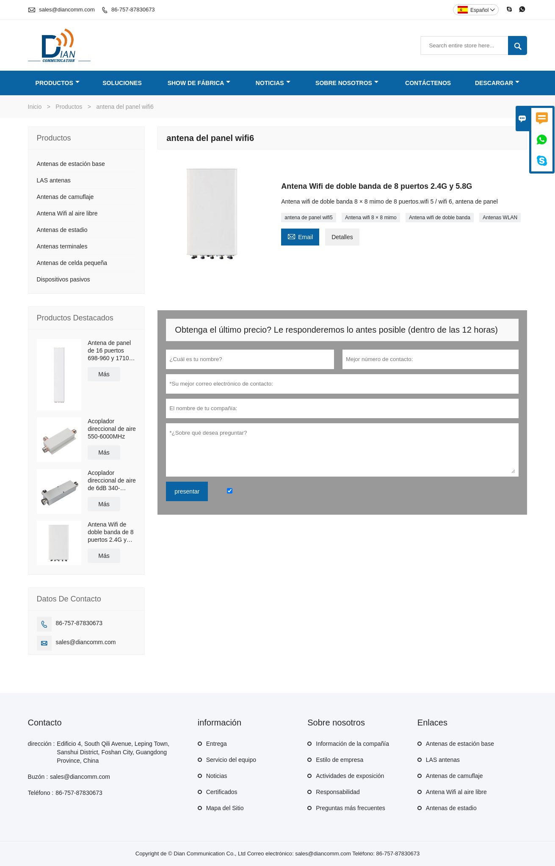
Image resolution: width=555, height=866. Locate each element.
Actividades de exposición (350, 775)
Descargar (497, 83)
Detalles (342, 237)
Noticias (273, 83)
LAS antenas (54, 180)
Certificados (221, 792)
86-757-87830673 (133, 9)
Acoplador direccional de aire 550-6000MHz (112, 429)
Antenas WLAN (500, 218)
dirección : (41, 743)
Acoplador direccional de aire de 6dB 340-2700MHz (112, 480)
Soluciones (122, 83)
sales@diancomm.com (67, 9)
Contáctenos (428, 83)
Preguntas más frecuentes (350, 808)
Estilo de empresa (339, 759)
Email (300, 236)
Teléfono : (41, 792)
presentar (186, 491)
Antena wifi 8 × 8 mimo (371, 218)
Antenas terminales (62, 246)
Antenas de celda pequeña (72, 262)
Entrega (216, 743)
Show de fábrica (199, 83)
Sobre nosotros (346, 83)
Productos (58, 83)
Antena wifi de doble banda (439, 218)
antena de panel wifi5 (308, 218)
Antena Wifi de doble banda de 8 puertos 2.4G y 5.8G (110, 532)
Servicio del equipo (231, 759)
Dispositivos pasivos (63, 279)
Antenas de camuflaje (65, 196)
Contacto (45, 722)
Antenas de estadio (62, 229)
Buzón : (38, 776)
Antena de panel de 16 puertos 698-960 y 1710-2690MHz (109, 350)
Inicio (35, 106)
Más (103, 374)
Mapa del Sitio (225, 808)
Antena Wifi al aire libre (67, 213)
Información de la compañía (352, 743)
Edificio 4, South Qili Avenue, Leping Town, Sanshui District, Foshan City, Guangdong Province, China (113, 752)
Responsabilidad (338, 792)
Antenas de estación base (71, 163)
